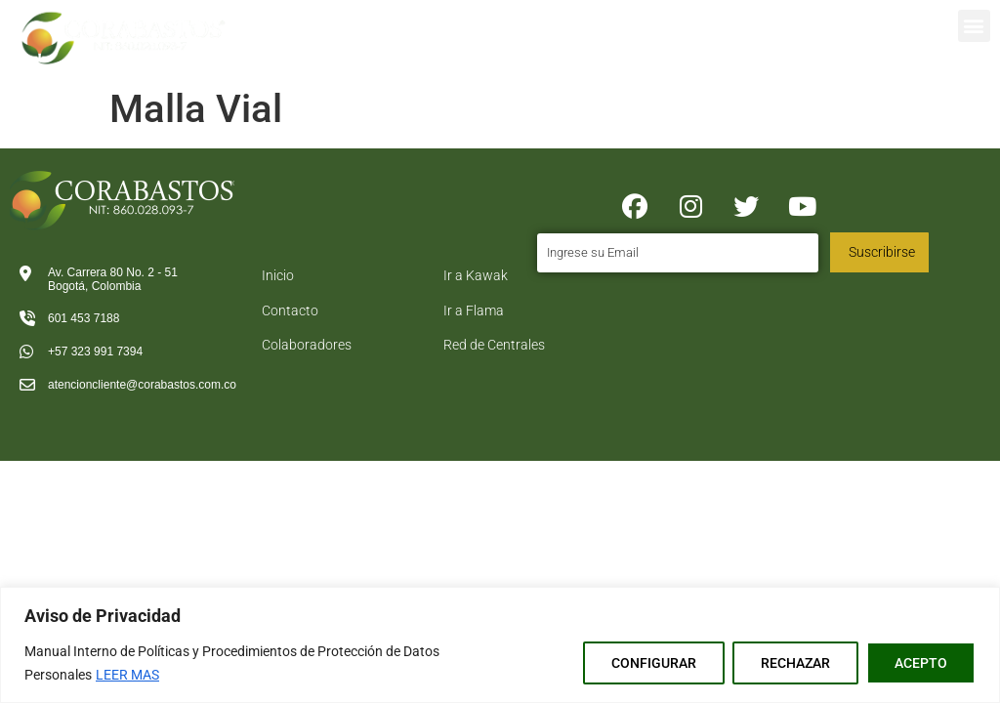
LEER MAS (127, 674)
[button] (974, 26)
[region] (500, 645)
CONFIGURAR (653, 663)
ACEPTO (921, 663)
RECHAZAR (795, 663)
